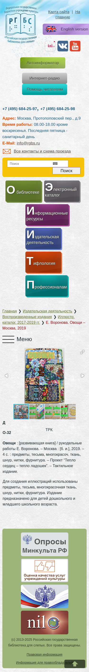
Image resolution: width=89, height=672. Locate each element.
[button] (82, 352)
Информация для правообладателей (44, 662)
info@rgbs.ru (28, 143)
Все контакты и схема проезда (37, 151)
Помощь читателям (45, 89)
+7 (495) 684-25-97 (19, 109)
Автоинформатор (43, 63)
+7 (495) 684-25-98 (57, 109)
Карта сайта (58, 12)
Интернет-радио (44, 78)
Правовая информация (44, 654)
